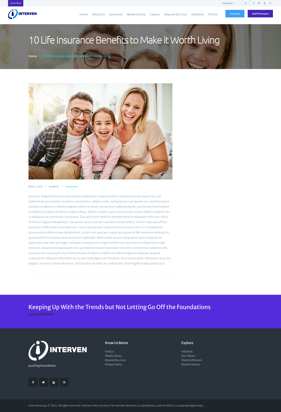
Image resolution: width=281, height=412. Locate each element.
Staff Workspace (260, 13)
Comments (71, 186)
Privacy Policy (113, 364)
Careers (155, 14)
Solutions (116, 14)
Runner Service (190, 364)
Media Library (136, 14)
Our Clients (188, 355)
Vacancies (235, 13)
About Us (98, 14)
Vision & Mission (191, 360)
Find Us (213, 14)
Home (84, 14)
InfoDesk (197, 14)
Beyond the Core (175, 14)
